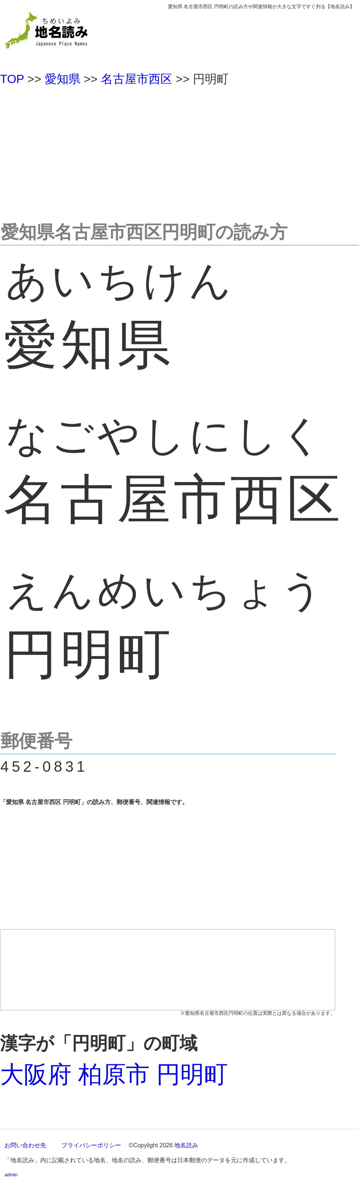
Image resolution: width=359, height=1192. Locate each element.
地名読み (186, 1145)
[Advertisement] (179, 150)
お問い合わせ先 (25, 1145)
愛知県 (62, 79)
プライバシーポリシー (91, 1145)
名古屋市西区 (136, 79)
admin (11, 1174)
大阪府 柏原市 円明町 (114, 1074)
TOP (12, 79)
